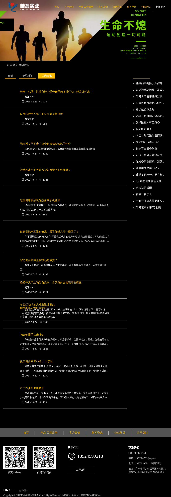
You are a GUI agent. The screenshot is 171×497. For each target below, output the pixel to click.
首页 (57, 6)
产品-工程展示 (86, 6)
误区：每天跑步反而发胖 (149, 136)
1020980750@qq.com (145, 458)
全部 (10, 75)
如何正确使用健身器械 (149, 96)
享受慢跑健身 (144, 129)
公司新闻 (27, 75)
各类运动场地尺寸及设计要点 (149, 90)
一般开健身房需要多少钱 (149, 201)
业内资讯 (47, 75)
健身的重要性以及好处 (149, 83)
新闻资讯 (160, 6)
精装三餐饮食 (144, 194)
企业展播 (119, 432)
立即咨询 (81, 469)
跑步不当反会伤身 (146, 148)
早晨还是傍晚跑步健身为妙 (149, 103)
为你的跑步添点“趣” (147, 142)
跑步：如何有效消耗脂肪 (149, 155)
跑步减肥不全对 (145, 109)
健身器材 (24, 490)
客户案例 (103, 6)
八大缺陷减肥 (144, 187)
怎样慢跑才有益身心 (148, 122)
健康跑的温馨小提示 (148, 168)
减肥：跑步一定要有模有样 (149, 175)
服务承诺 (131, 6)
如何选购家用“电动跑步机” (149, 207)
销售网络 (146, 6)
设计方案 (117, 6)
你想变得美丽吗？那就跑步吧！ (149, 162)
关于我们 (69, 6)
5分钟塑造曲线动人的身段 (150, 181)
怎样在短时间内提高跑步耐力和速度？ (149, 116)
